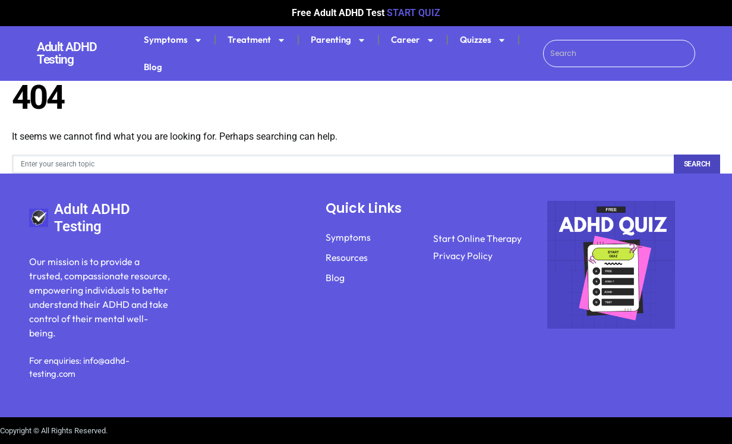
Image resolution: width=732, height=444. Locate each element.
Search (697, 164)
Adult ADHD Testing (67, 53)
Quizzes (483, 40)
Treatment (257, 40)
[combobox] (619, 53)
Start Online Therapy (478, 239)
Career (413, 40)
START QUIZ (413, 12)
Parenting (338, 40)
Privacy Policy (463, 257)
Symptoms (173, 40)
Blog (153, 67)
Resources (347, 258)
